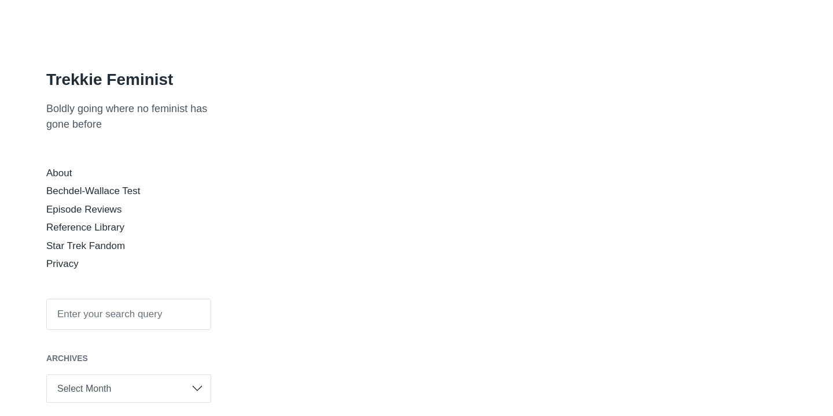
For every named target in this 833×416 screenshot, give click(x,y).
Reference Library (85, 227)
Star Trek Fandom (85, 245)
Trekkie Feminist (109, 79)
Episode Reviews (83, 209)
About (59, 173)
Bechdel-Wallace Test (93, 190)
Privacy (62, 263)
